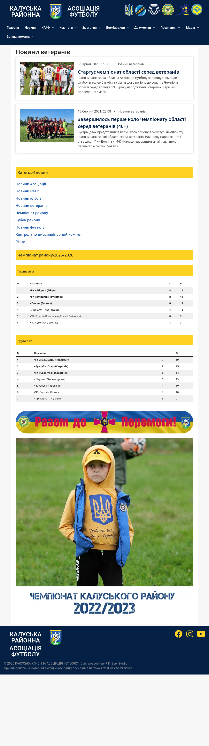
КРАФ (48, 27)
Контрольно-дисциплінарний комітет (49, 234)
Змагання (91, 27)
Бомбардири (117, 27)
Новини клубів (29, 198)
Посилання (170, 27)
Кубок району (28, 220)
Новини (30, 27)
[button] (48, 27)
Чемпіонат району (32, 212)
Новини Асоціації (31, 183)
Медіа (192, 27)
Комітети (67, 27)
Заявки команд (20, 36)
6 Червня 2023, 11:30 (93, 64)
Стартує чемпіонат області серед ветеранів (128, 72)
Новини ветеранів (130, 64)
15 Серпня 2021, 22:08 (94, 111)
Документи (144, 27)
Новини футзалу (30, 227)
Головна (13, 27)
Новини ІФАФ (28, 191)
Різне (20, 241)
